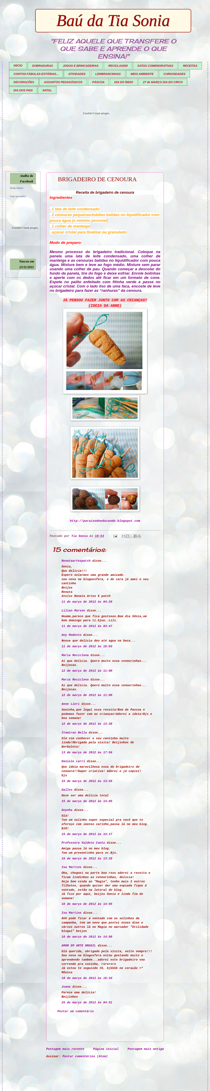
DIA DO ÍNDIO (123, 82)
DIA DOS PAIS (23, 90)
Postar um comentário (75, 1011)
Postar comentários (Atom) (85, 1056)
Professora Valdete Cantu (83, 842)
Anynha (67, 810)
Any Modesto (71, 635)
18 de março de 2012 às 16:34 (87, 978)
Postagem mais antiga (146, 1049)
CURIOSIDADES (174, 74)
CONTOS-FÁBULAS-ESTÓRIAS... (36, 74)
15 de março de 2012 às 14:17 (87, 834)
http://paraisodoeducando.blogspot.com (105, 521)
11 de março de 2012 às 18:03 (87, 646)
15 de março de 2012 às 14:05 (87, 801)
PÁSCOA (98, 82)
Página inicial (106, 1049)
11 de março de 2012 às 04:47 (87, 626)
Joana (66, 986)
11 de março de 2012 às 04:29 (87, 601)
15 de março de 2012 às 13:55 (87, 781)
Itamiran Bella (74, 732)
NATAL (47, 90)
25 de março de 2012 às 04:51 (87, 1002)
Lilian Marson (73, 610)
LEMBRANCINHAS (108, 74)
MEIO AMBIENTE (142, 74)
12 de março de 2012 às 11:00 (87, 670)
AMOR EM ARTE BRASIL (79, 945)
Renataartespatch (76, 560)
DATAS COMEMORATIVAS (155, 65)
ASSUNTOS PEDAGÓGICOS (63, 82)
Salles (67, 789)
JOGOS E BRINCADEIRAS (80, 65)
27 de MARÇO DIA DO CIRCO (163, 82)
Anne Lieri (71, 704)
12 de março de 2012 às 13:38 (87, 723)
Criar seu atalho (18, 196)
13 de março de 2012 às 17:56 (87, 752)
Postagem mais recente (65, 1049)
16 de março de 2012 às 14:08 (87, 936)
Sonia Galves (16, 188)
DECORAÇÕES (24, 82)
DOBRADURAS (42, 65)
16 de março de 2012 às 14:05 (87, 904)
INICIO (18, 65)
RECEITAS (190, 65)
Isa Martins (71, 867)
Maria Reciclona (75, 655)
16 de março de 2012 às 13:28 (87, 858)
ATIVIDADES (77, 74)
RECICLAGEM (118, 65)
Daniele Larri (73, 761)
